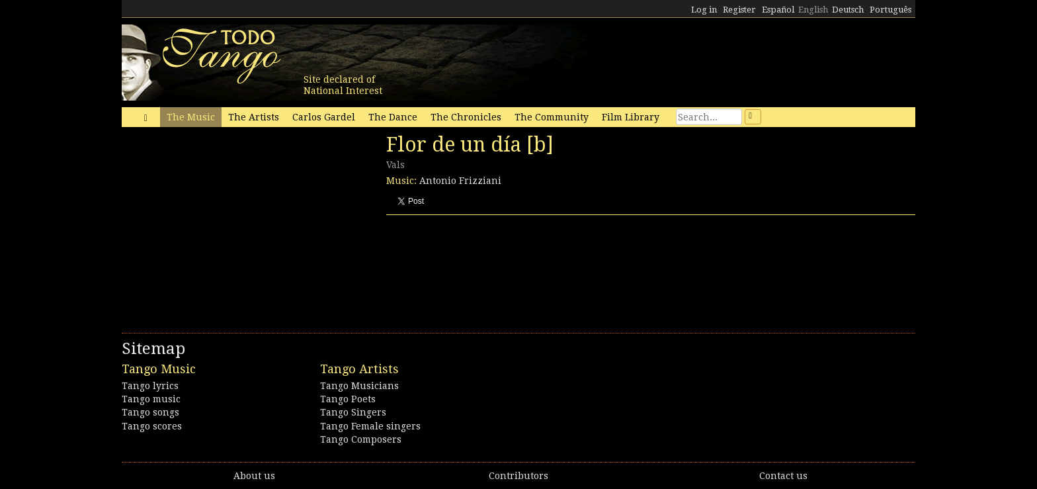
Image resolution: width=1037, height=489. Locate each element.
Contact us (783, 475)
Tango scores (152, 426)
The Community (552, 117)
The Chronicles (466, 117)
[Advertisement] (221, 223)
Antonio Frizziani (460, 180)
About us (254, 475)
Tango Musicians (359, 385)
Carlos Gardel (323, 117)
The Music (191, 117)
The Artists (253, 117)
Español (778, 10)
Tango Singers (353, 412)
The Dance (392, 117)
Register (739, 10)
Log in (704, 10)
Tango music (151, 399)
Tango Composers (360, 439)
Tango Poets (348, 399)
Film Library (630, 117)
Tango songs (150, 412)
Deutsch (848, 10)
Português (890, 10)
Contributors (518, 475)
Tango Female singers (370, 426)
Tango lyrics (150, 385)
